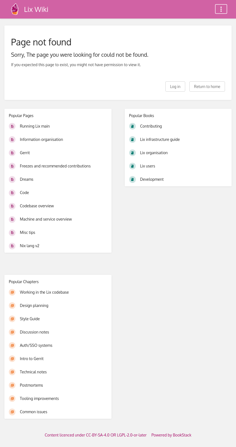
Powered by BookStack (171, 435)
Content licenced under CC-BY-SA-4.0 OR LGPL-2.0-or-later (96, 435)
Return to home (207, 86)
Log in (175, 86)
